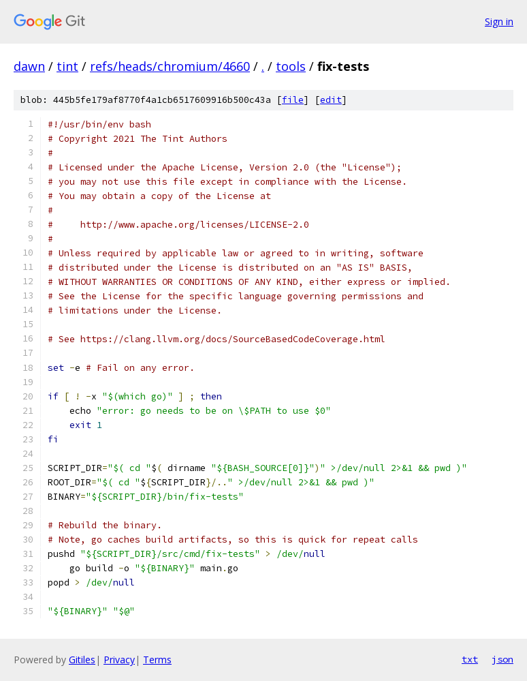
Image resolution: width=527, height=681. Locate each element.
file (293, 100)
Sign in (499, 21)
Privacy (119, 659)
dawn (29, 66)
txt (470, 659)
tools (291, 66)
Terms (157, 659)
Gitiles (82, 659)
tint (67, 66)
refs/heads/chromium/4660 (170, 66)
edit (331, 100)
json (502, 659)
